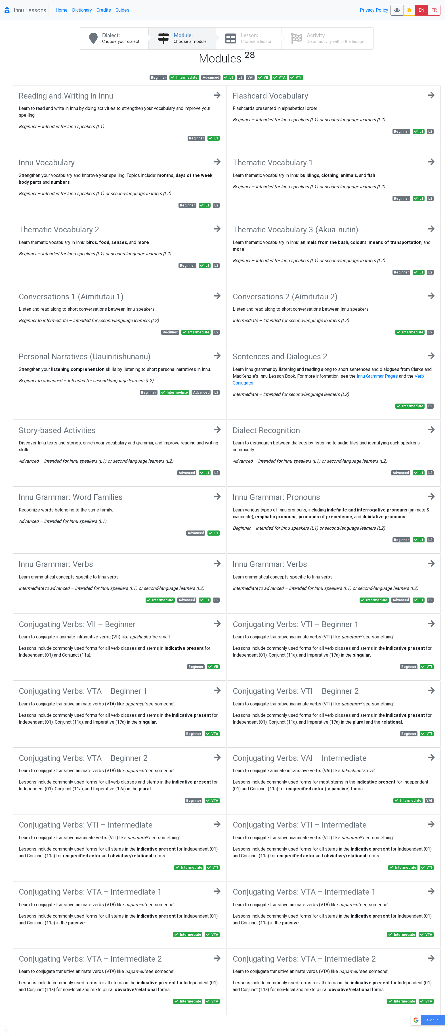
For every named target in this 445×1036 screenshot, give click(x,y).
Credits (103, 10)
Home (62, 10)
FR (434, 10)
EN (421, 10)
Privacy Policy (374, 10)
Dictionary (82, 10)
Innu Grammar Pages (377, 376)
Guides (122, 10)
